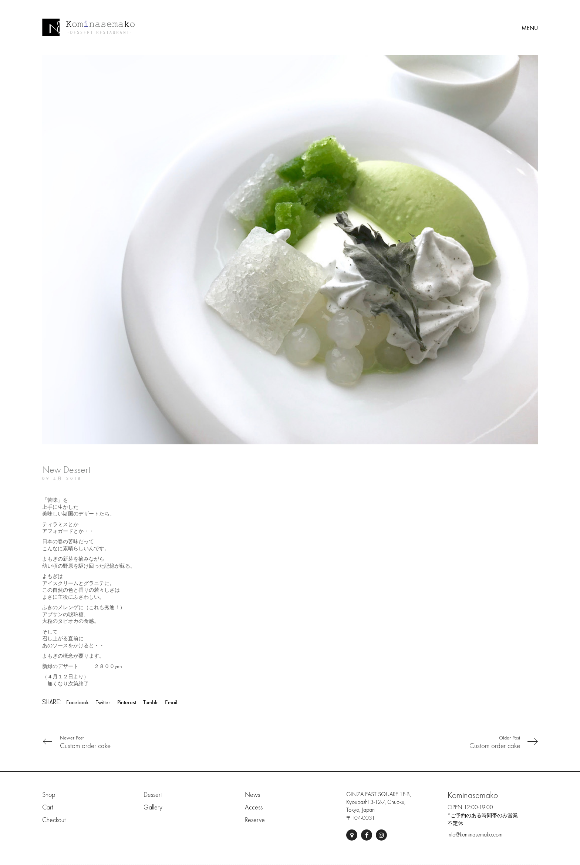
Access (254, 807)
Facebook (77, 702)
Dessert (153, 795)
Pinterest (126, 702)
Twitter (103, 702)
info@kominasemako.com (475, 834)
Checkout (53, 820)
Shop (48, 795)
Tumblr (150, 702)
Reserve (255, 820)
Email (171, 702)
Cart (47, 807)
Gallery (153, 807)
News (252, 795)
